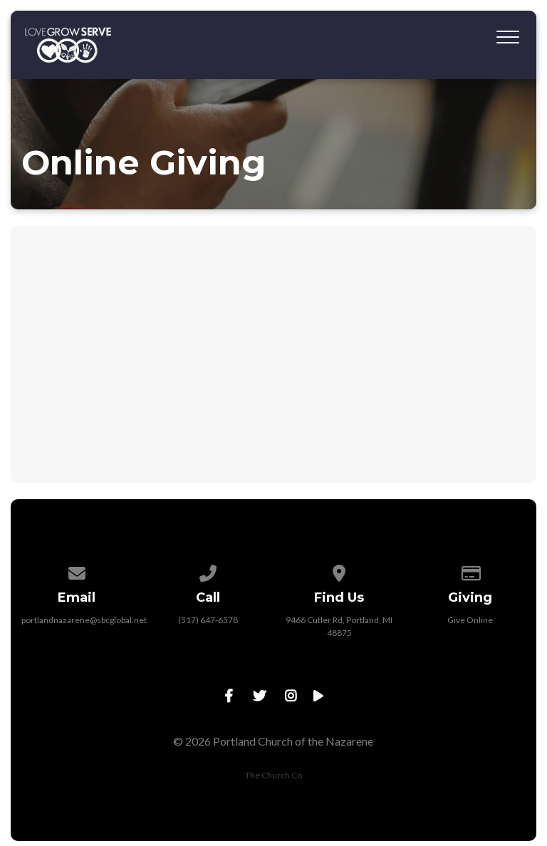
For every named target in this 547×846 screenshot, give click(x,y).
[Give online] (471, 570)
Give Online (470, 620)
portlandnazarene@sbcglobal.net (84, 620)
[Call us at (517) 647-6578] (208, 570)
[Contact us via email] (77, 570)
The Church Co (273, 775)
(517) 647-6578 (208, 620)
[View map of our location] (339, 570)
